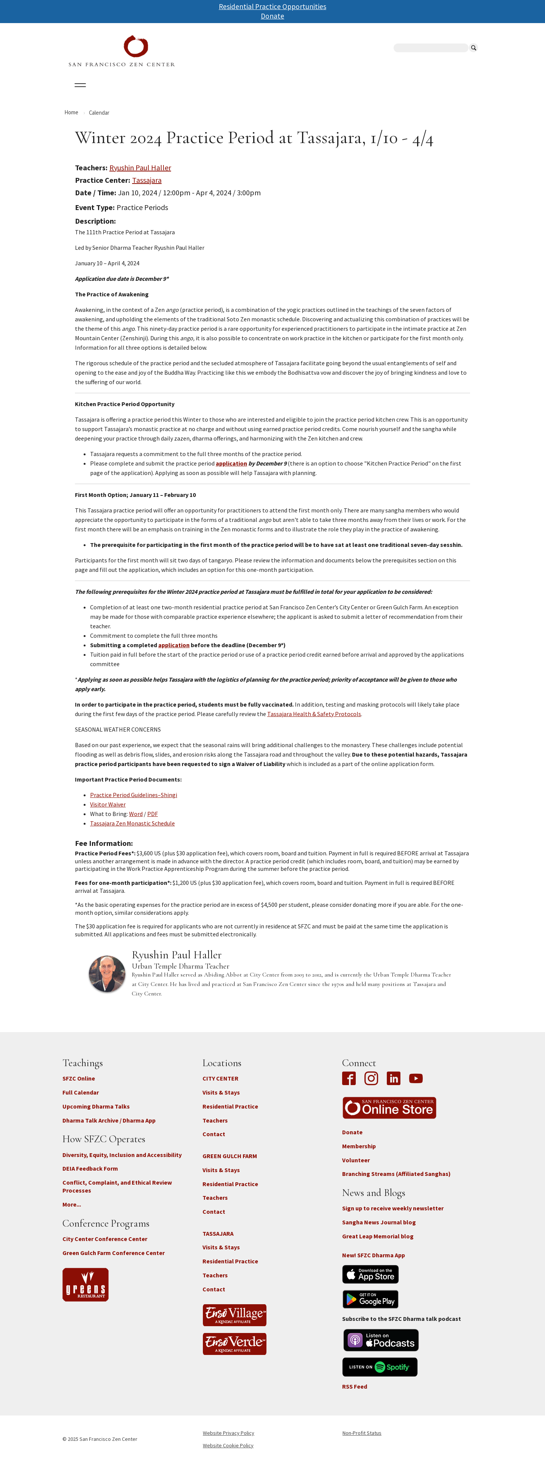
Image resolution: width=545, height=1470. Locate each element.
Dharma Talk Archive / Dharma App (109, 1127)
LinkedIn (393, 1085)
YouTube (416, 1085)
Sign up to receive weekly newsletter (393, 1215)
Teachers (215, 1127)
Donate (272, 15)
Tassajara (147, 187)
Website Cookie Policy (228, 1451)
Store (356, 94)
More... (71, 1211)
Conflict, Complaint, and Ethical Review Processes (117, 1193)
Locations (157, 94)
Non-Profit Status (362, 1439)
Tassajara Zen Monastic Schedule (132, 830)
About (78, 94)
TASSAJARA (218, 1240)
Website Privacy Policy (228, 1439)
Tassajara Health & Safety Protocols (314, 720)
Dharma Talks (205, 94)
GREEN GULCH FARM (229, 1162)
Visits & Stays (221, 1099)
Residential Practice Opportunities (272, 6)
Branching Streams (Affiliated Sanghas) (396, 1180)
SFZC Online (256, 94)
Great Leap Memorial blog (378, 1243)
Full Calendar (80, 1099)
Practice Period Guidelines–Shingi (133, 801)
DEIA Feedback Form (90, 1175)
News (326, 94)
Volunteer (356, 1166)
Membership (359, 1152)
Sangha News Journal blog (379, 1229)
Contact (213, 1141)
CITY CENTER (220, 1085)
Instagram (371, 1085)
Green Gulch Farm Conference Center (113, 1259)
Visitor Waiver (108, 811)
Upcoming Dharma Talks (96, 1113)
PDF (152, 820)
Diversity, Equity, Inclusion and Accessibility (122, 1161)
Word (136, 820)
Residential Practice (230, 1113)
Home (71, 118)
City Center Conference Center (104, 1245)
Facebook (351, 1085)
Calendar (115, 94)
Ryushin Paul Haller (140, 174)
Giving (296, 94)
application (231, 470)
